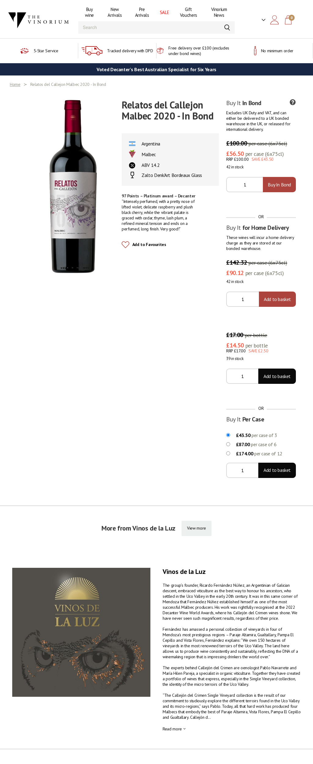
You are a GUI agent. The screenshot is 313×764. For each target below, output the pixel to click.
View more (196, 528)
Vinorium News (219, 12)
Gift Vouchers (188, 12)
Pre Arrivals (142, 12)
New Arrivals (115, 12)
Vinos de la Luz (184, 571)
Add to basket (277, 299)
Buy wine (89, 12)
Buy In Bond (279, 185)
